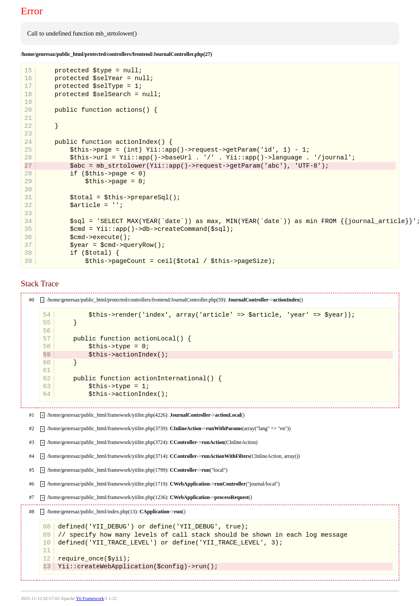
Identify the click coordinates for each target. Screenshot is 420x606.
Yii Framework (90, 598)
